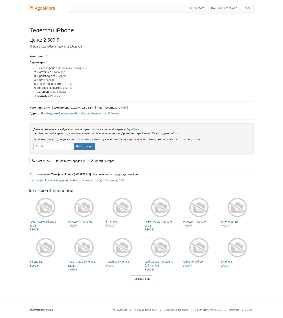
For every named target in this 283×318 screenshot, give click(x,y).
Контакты (234, 310)
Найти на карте (102, 161)
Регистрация (84, 146)
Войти (246, 8)
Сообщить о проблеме (176, 310)
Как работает (196, 8)
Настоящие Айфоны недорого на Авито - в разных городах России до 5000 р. (78, 180)
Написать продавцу (70, 161)
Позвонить (41, 161)
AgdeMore (132, 129)
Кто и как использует (223, 8)
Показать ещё (142, 278)
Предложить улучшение (208, 310)
